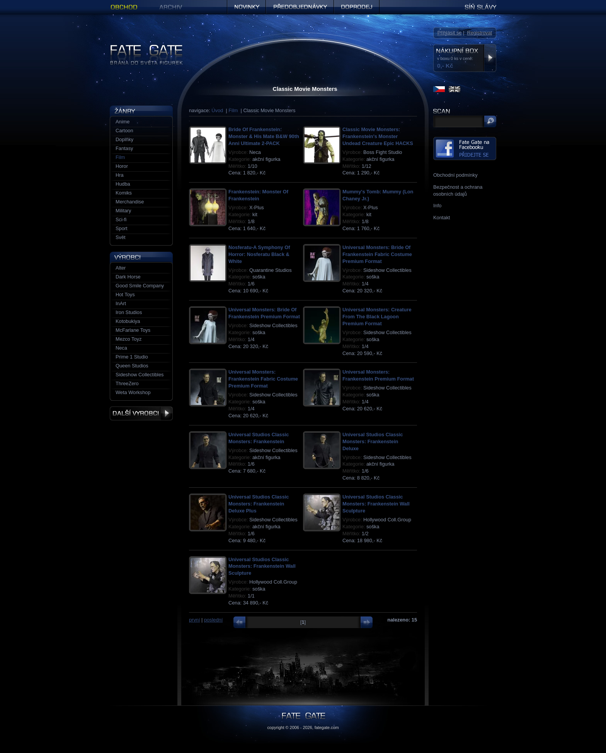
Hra (120, 175)
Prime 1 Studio (132, 357)
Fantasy (124, 148)
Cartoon (124, 130)
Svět (121, 237)
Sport (122, 228)
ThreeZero (127, 383)
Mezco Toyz (128, 339)
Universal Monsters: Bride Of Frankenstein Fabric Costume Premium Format (377, 254)
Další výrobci (141, 413)
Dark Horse (128, 277)
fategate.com (327, 727)
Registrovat (479, 33)
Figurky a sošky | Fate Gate (140, 47)
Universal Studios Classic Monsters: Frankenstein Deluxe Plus (258, 504)
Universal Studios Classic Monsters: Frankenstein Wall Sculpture (376, 504)
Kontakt (441, 217)
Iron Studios (129, 312)
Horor (122, 166)
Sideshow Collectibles (139, 374)
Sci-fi (121, 219)
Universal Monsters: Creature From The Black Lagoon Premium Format (377, 316)
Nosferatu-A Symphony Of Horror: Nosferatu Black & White (259, 254)
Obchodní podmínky (455, 175)
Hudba (123, 184)
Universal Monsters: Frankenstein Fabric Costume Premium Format (263, 379)
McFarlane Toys (133, 330)
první (194, 620)
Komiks (124, 193)
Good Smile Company (140, 286)
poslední (213, 620)
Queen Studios (132, 366)
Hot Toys (125, 294)
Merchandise (130, 202)
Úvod (217, 110)
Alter (121, 268)
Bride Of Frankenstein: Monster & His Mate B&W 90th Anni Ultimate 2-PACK (263, 136)
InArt (121, 303)
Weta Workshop (133, 392)
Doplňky (124, 139)
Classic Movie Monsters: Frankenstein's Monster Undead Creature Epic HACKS (377, 136)
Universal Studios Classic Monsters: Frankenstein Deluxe (372, 441)
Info (437, 205)
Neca (121, 348)
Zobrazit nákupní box (489, 58)
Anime (122, 122)
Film (233, 110)
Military (123, 210)
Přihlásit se (449, 33)
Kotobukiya (128, 321)
